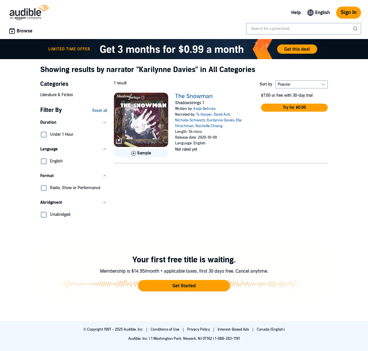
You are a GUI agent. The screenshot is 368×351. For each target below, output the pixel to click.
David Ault (222, 114)
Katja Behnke (204, 108)
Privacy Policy (199, 329)
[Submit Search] (356, 28)
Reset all (99, 110)
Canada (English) (271, 329)
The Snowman (194, 96)
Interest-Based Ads (234, 329)
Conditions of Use (165, 329)
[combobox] (303, 28)
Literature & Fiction (56, 94)
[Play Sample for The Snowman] (141, 153)
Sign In (348, 12)
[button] (73, 122)
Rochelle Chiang (209, 126)
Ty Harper (204, 114)
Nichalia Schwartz (190, 120)
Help (296, 12)
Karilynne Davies (220, 120)
